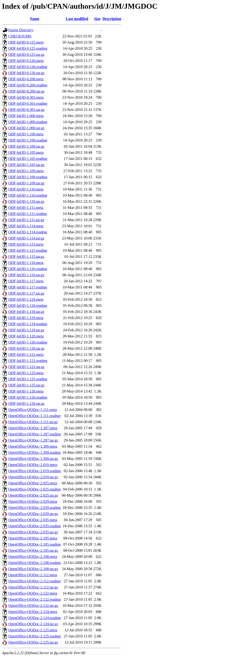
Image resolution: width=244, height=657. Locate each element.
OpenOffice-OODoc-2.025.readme (34, 489)
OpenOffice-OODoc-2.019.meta (32, 465)
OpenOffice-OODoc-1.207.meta (32, 428)
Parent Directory (20, 30)
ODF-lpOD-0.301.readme (27, 103)
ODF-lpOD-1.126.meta (25, 391)
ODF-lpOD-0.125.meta (25, 42)
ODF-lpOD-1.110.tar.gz (26, 201)
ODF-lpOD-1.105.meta (25, 152)
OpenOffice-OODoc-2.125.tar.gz (33, 642)
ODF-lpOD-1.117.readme (27, 287)
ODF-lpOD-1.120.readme (27, 342)
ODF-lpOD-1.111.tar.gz (26, 220)
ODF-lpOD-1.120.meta (25, 336)
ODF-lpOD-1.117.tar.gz (26, 293)
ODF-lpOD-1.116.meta (25, 263)
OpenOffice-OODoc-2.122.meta (32, 593)
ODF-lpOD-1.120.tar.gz (26, 348)
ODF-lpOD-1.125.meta (25, 373)
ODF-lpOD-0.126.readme (27, 67)
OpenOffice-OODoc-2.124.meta (32, 612)
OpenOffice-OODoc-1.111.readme (34, 416)
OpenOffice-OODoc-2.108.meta (32, 557)
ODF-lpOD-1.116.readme (27, 269)
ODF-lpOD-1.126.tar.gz (26, 404)
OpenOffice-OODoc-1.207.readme (34, 434)
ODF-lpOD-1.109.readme (27, 177)
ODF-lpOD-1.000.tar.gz (26, 128)
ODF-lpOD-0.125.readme (27, 48)
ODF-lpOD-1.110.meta (25, 189)
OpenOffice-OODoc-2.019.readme (34, 471)
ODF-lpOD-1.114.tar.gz (26, 238)
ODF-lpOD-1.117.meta (25, 281)
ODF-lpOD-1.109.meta (25, 171)
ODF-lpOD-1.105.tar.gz (26, 165)
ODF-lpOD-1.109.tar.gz (26, 183)
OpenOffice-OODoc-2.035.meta (32, 520)
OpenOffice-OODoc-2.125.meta (32, 630)
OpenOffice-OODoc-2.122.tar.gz (33, 606)
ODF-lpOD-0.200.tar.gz (26, 91)
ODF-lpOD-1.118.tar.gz (26, 312)
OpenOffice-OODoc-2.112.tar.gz (33, 587)
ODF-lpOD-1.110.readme (27, 195)
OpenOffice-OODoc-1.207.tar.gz (33, 440)
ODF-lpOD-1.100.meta (25, 134)
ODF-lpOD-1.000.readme (27, 122)
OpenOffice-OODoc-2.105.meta (32, 538)
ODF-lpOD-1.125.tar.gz (26, 385)
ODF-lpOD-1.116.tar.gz (26, 275)
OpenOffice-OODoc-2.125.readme (34, 636)
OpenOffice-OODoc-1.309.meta (32, 446)
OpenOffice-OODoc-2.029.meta (32, 501)
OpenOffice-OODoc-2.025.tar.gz (33, 495)
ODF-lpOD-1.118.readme (27, 306)
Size (97, 19)
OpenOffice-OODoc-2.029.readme (34, 508)
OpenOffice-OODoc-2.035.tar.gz (33, 532)
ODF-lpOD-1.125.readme (27, 379)
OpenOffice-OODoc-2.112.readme (34, 581)
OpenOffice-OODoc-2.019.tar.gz (33, 477)
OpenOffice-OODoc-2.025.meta (32, 483)
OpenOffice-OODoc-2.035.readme (34, 526)
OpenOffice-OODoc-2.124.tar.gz (33, 624)
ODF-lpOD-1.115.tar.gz (26, 257)
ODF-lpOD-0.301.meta (25, 97)
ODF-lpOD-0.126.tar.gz (26, 73)
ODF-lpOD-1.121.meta (25, 355)
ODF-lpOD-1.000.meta (25, 116)
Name (34, 19)
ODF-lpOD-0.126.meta (25, 61)
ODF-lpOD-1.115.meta (25, 244)
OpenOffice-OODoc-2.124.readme (34, 618)
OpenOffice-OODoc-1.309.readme (34, 452)
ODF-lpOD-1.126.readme (27, 397)
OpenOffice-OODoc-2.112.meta (32, 575)
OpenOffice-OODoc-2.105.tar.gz (33, 550)
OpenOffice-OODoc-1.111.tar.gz (33, 422)
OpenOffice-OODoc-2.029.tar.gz (33, 514)
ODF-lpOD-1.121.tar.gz (26, 367)
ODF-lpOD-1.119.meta (25, 318)
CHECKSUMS (19, 36)
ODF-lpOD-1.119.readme (27, 324)
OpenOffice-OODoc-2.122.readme (34, 599)
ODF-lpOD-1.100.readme (27, 140)
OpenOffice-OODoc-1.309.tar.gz (33, 459)
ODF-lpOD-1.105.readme (27, 159)
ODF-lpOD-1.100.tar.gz (26, 146)
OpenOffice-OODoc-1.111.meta (32, 410)
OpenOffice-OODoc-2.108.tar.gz (33, 569)
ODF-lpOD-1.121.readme (27, 361)
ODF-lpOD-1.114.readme (27, 232)
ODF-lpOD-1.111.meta (25, 208)
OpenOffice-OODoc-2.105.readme (34, 544)
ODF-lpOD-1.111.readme (27, 214)
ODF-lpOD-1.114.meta (25, 226)
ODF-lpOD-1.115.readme (27, 250)
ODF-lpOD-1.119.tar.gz (26, 330)
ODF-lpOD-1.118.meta (25, 299)
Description (112, 19)
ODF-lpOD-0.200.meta (25, 79)
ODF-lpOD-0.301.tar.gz (26, 110)
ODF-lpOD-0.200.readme (27, 85)
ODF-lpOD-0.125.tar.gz (26, 55)
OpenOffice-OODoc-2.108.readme (34, 563)
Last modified (77, 19)
